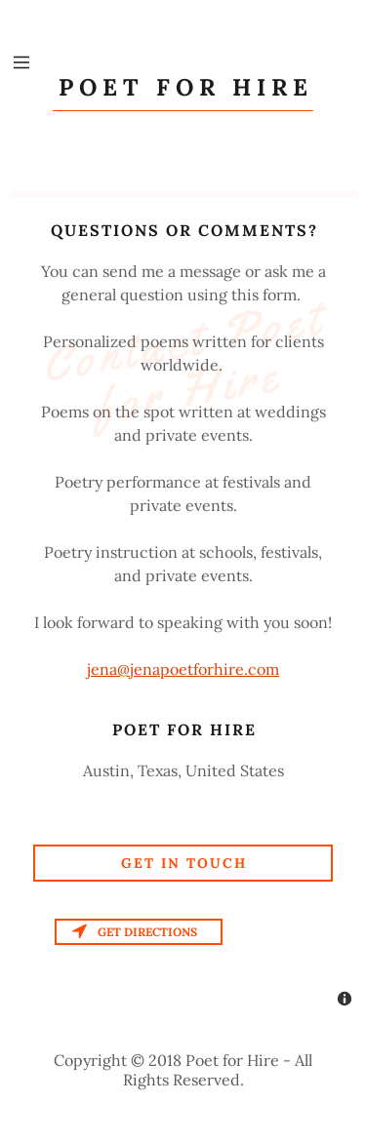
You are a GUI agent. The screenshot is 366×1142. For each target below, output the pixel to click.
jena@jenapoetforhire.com (183, 669)
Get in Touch (184, 863)
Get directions (134, 932)
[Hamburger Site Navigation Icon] (21, 62)
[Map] (183, 966)
